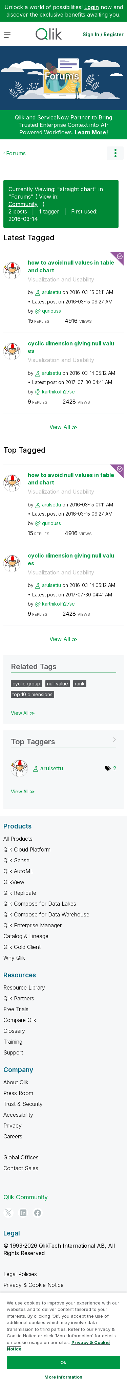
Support (13, 1052)
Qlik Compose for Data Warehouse (46, 914)
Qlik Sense (16, 860)
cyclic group (26, 683)
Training (12, 1041)
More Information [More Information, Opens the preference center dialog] (63, 1377)
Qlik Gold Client (22, 947)
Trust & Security (23, 1103)
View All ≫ (63, 426)
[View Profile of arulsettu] (51, 292)
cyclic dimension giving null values (71, 347)
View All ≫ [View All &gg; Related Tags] (23, 713)
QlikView (13, 882)
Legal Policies (20, 1274)
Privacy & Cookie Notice (33, 1284)
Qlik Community (25, 1197)
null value (57, 683)
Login (91, 7)
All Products (18, 838)
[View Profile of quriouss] (51, 311)
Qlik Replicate (19, 892)
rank (80, 683)
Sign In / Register (103, 34)
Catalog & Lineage (25, 936)
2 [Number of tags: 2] (114, 768)
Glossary (14, 1030)
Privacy (12, 1125)
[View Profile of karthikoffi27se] (58, 391)
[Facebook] (38, 1213)
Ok (63, 1362)
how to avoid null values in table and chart (71, 266)
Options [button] (115, 153)
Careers (12, 1136)
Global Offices (21, 1157)
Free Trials (15, 1009)
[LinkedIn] (23, 1213)
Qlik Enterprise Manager (32, 925)
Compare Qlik (19, 1020)
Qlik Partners (18, 998)
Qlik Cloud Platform (26, 849)
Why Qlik (14, 957)
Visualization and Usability (61, 279)
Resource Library (24, 987)
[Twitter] (8, 1213)
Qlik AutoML (18, 871)
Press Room (18, 1093)
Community (23, 204)
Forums (62, 76)
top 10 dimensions (32, 694)
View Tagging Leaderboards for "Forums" (63, 739)
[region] (63, 1338)
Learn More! (91, 132)
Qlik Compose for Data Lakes (39, 903)
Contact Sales (20, 1168)
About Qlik (15, 1082)
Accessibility (18, 1114)
